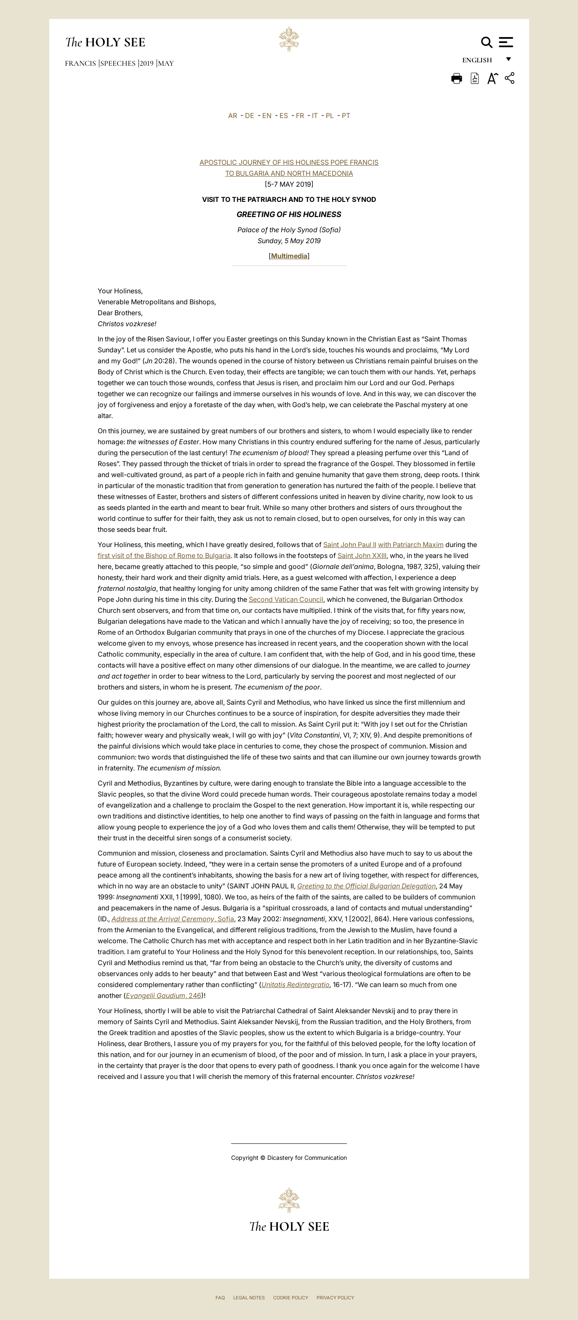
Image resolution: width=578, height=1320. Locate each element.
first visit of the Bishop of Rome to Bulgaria (164, 555)
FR (300, 115)
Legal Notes (249, 1298)
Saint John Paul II (349, 544)
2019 (147, 63)
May (166, 63)
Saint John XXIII (362, 555)
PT (346, 115)
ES (284, 115)
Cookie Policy (290, 1298)
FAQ (220, 1298)
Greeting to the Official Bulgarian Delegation (366, 886)
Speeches (118, 63)
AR (232, 115)
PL (330, 115)
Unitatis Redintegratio (295, 984)
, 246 (163, 995)
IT (315, 115)
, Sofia (173, 919)
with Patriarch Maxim (411, 544)
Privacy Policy (335, 1298)
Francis (81, 63)
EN (267, 115)
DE (249, 115)
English (481, 62)
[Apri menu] (505, 42)
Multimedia (289, 256)
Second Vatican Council (286, 599)
